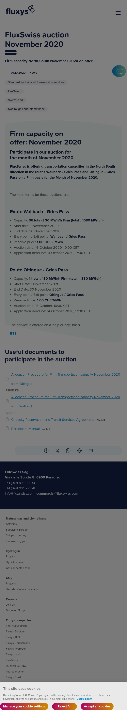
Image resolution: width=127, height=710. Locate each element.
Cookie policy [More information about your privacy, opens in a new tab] (84, 703)
